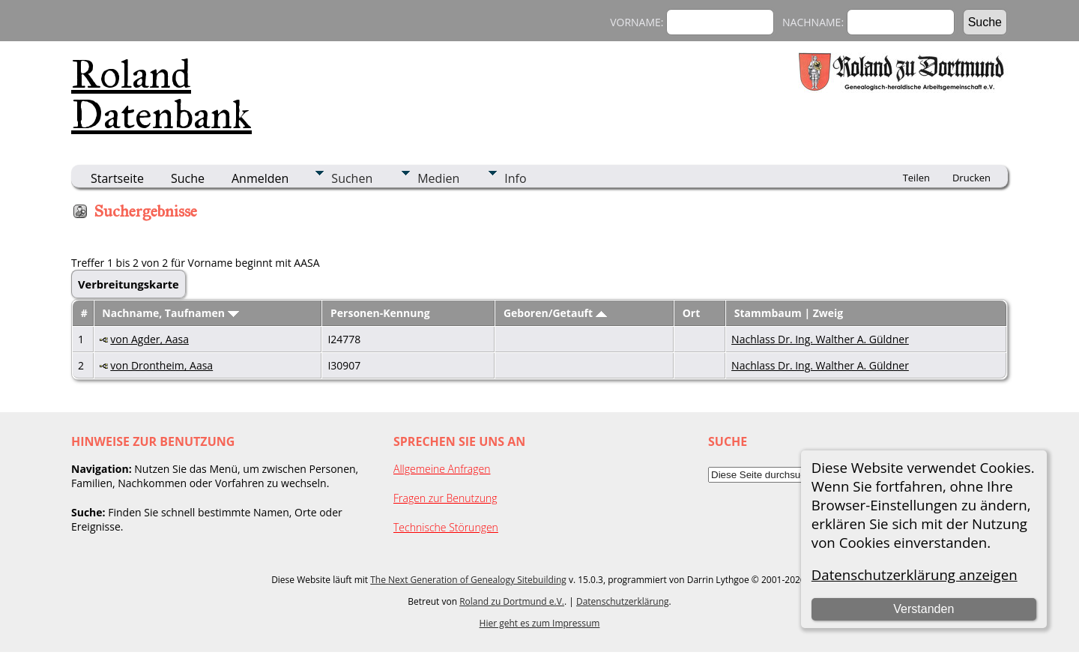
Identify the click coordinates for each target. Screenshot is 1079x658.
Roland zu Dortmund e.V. (511, 601)
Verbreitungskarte (128, 284)
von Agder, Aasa (149, 339)
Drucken (971, 177)
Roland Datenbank (161, 94)
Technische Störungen (445, 527)
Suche (188, 178)
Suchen (351, 178)
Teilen (916, 177)
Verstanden (923, 609)
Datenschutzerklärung (622, 601)
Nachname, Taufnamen (170, 313)
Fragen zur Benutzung (445, 498)
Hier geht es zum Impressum (540, 623)
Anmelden (260, 178)
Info (515, 178)
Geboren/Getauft (555, 313)
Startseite (117, 178)
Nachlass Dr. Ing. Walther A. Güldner (820, 339)
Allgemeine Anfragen (442, 469)
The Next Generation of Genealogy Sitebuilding (468, 579)
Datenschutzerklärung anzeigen (914, 574)
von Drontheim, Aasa (161, 365)
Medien (438, 178)
